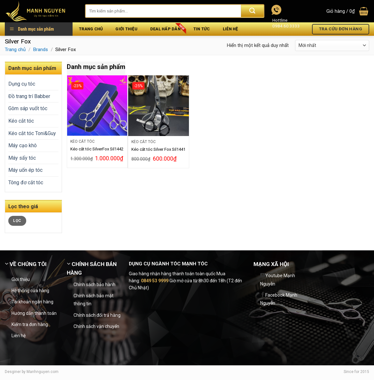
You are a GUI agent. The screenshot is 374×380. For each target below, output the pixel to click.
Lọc (17, 220)
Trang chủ (15, 49)
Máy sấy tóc (22, 158)
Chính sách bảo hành (94, 284)
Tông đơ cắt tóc (25, 182)
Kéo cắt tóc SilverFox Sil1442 (96, 149)
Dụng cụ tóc (21, 84)
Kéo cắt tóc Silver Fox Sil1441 (158, 149)
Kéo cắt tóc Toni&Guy (32, 133)
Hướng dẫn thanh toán (34, 313)
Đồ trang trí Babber (29, 96)
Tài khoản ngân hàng (32, 301)
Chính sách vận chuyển (96, 326)
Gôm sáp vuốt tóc (27, 108)
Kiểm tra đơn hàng (30, 324)
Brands (40, 49)
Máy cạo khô (22, 145)
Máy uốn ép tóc (25, 170)
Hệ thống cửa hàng (30, 290)
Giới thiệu (21, 279)
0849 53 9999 (154, 280)
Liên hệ (19, 335)
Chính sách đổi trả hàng (97, 315)
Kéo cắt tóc (21, 121)
